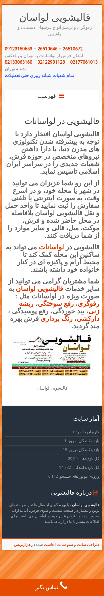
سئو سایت (65, 544)
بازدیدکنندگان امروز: (83, 441)
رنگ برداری (56, 318)
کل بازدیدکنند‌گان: (85, 467)
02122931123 (51, 62)
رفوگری (88, 303)
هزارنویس (22, 544)
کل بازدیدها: (89, 458)
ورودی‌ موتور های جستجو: (78, 476)
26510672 (73, 49)
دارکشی (88, 318)
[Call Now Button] (52, 587)
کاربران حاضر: (87, 432)
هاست (49, 544)
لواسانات (52, 247)
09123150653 (18, 49)
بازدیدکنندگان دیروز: (83, 449)
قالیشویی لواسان (54, 17)
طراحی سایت (88, 544)
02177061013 (84, 62)
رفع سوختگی (56, 303)
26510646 (47, 49)
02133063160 (18, 62)
